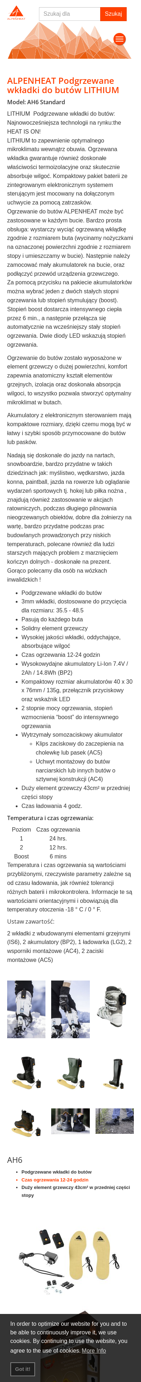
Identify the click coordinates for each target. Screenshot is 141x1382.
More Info (94, 1351)
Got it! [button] (22, 1369)
